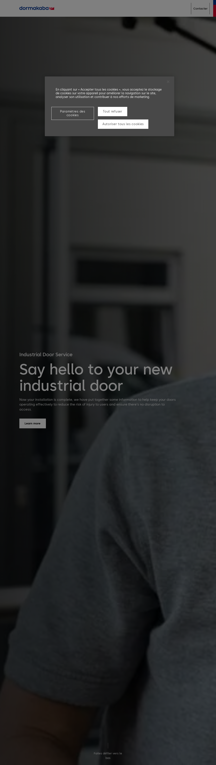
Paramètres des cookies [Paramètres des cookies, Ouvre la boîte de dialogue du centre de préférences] (72, 113)
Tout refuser (112, 111)
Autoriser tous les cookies (123, 124)
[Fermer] (168, 81)
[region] (109, 106)
